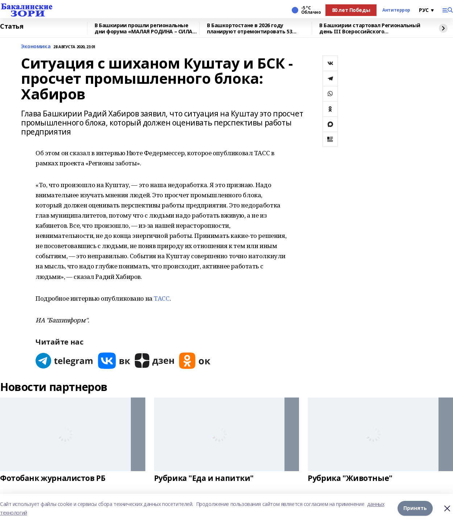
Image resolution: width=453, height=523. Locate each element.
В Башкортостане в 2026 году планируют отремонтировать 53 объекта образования (249, 28)
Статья (11, 26)
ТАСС (161, 298)
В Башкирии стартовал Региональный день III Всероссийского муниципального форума (369, 28)
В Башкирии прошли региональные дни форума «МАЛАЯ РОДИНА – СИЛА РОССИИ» (143, 28)
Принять (415, 508)
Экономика (35, 47)
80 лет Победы (351, 10)
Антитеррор (396, 10)
